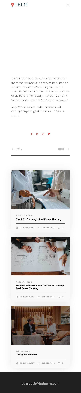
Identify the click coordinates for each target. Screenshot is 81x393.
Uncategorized (49, 60)
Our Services (48, 228)
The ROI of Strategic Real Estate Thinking (38, 219)
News (38, 60)
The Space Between (26, 354)
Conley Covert (27, 228)
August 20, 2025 (24, 216)
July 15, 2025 (23, 351)
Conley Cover (22, 60)
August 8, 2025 (24, 282)
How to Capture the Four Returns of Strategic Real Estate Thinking (40, 287)
